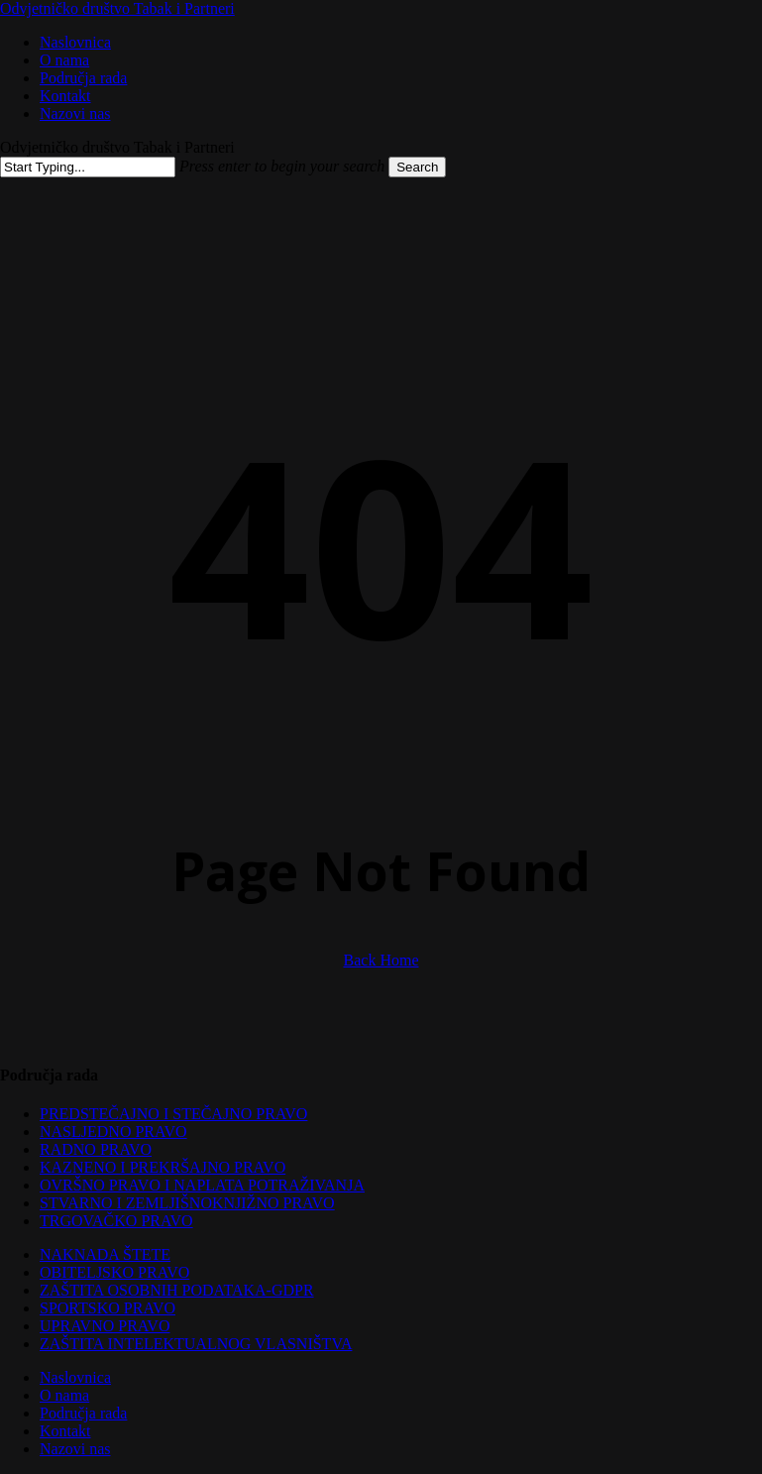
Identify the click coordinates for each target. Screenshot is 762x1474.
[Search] (87, 167)
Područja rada (83, 1413)
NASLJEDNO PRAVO (113, 1131)
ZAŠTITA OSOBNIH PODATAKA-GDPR (177, 1290)
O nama (64, 1395)
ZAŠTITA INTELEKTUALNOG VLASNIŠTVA (196, 1343)
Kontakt (65, 1430)
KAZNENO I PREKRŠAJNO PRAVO (162, 1167)
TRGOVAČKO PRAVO (116, 1220)
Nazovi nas (75, 1448)
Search (417, 167)
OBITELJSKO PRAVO (114, 1272)
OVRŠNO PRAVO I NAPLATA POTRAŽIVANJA (202, 1185)
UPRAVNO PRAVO (104, 1325)
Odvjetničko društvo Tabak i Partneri (117, 8)
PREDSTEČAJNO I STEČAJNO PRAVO (173, 1113)
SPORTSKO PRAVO (107, 1308)
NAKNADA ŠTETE (105, 1254)
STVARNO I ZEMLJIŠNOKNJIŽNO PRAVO (187, 1202)
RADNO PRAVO (96, 1149)
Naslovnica (75, 1377)
